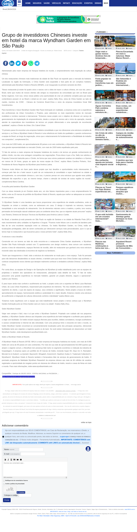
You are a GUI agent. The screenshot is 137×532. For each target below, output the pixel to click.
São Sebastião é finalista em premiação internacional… (123, 82)
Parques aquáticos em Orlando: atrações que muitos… (124, 190)
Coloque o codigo (11, 495)
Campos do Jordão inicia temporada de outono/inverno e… (124, 136)
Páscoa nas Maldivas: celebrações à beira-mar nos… (102, 245)
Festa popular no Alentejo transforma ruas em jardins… (104, 82)
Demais (98, 3)
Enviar (6, 500)
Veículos (56, 3)
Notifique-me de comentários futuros (16, 480)
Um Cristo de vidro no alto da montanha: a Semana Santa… (104, 136)
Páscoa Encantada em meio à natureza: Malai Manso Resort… (124, 55)
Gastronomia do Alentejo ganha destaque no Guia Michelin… (124, 217)
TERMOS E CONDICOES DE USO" (47, 415)
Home (28, 3)
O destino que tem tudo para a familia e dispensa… (124, 162)
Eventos (88, 3)
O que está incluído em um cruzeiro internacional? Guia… (104, 217)
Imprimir (4, 53)
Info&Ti (66, 3)
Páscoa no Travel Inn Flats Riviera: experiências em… (103, 189)
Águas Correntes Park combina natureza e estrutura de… (103, 109)
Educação (77, 3)
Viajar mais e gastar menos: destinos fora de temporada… (102, 55)
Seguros (37, 3)
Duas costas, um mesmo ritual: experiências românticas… (123, 109)
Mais (106, 3)
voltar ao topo (86, 422)
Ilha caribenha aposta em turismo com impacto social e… (104, 163)
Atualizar (22, 492)
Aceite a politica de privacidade (15, 483)
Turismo (81, 50)
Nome (9, 449)
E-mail (12, 454)
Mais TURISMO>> (115, 253)
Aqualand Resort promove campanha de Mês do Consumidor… (124, 245)
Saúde (47, 3)
